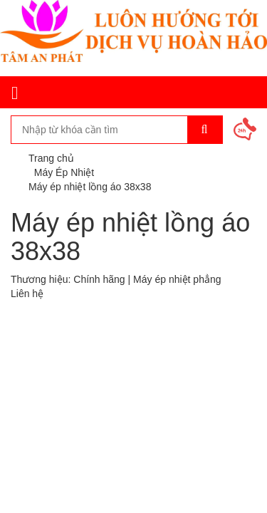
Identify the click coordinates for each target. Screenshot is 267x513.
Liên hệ (27, 293)
